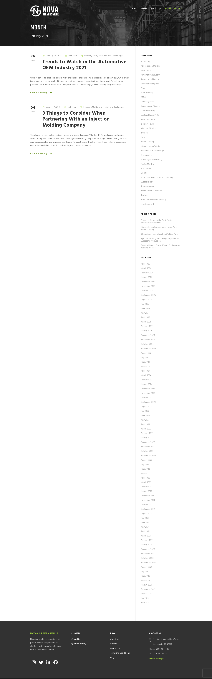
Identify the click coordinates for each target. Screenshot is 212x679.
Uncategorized (147, 204)
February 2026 (147, 273)
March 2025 (146, 322)
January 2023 (146, 437)
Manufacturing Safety (150, 146)
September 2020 (148, 562)
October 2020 (147, 558)
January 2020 (146, 585)
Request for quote (173, 9)
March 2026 (146, 268)
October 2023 (147, 397)
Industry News (90, 55)
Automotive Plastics (150, 79)
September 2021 (148, 509)
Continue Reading (41, 93)
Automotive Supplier (150, 84)
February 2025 (147, 326)
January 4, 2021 (53, 107)
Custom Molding (148, 110)
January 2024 (146, 384)
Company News (148, 101)
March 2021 (146, 536)
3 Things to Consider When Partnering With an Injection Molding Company (76, 119)
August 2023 (146, 406)
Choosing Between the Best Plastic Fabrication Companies (156, 221)
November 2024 (148, 339)
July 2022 (145, 464)
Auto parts (146, 70)
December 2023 (148, 388)
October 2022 (147, 451)
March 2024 (146, 375)
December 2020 (148, 549)
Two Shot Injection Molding (153, 199)
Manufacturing (147, 141)
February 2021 (147, 540)
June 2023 (145, 415)
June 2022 (145, 469)
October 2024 (147, 344)
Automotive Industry (150, 75)
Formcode (130, 673)
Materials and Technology (110, 55)
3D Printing (145, 61)
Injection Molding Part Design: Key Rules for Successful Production (160, 240)
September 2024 (148, 348)
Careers (143, 9)
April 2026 (145, 264)
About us (114, 629)
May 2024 (145, 366)
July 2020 (145, 571)
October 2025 (147, 290)
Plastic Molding (147, 164)
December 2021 (147, 495)
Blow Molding (147, 92)
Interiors (144, 133)
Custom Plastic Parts (150, 115)
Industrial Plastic (148, 119)
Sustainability (147, 182)
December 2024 (148, 335)
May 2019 (145, 602)
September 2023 (148, 402)
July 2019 (145, 598)
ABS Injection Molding (150, 66)
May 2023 (145, 420)
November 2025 (148, 286)
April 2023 (145, 424)
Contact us (156, 9)
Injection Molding (91, 107)
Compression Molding (150, 106)
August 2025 (146, 299)
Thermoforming (147, 186)
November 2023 (148, 393)
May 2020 (145, 580)
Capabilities (76, 629)
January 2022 (146, 491)
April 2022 (145, 478)
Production (146, 168)
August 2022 (146, 460)
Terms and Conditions (120, 643)
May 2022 (145, 473)
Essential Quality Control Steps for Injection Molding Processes (160, 247)
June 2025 (145, 308)
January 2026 (146, 277)
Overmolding (146, 155)
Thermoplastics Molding (151, 191)
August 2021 (146, 513)
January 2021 (146, 544)
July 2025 (145, 304)
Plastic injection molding (151, 159)
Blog (134, 9)
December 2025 (148, 281)
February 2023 (147, 433)
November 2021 (148, 500)
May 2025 (145, 313)
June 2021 (145, 522)
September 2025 (148, 295)
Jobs (143, 137)
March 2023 (146, 429)
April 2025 (145, 317)
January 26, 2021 (53, 55)
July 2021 (145, 518)
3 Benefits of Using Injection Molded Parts (159, 234)
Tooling (144, 195)
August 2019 (146, 594)
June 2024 (145, 362)
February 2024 (147, 380)
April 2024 (145, 371)
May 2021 (145, 527)
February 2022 (147, 487)
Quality (144, 173)
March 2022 (146, 482)
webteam (73, 55)
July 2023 (145, 411)
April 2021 (145, 531)
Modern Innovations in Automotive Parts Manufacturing (159, 228)
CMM (143, 97)
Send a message (156, 648)
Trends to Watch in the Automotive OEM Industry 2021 (84, 65)
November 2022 (148, 446)
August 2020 (147, 567)
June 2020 (145, 576)
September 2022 (148, 455)
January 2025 (146, 330)
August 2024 (147, 353)
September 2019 (148, 589)
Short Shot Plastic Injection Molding (157, 177)
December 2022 (148, 442)
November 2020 (148, 553)
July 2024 (145, 357)
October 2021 (147, 504)
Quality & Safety (78, 634)
